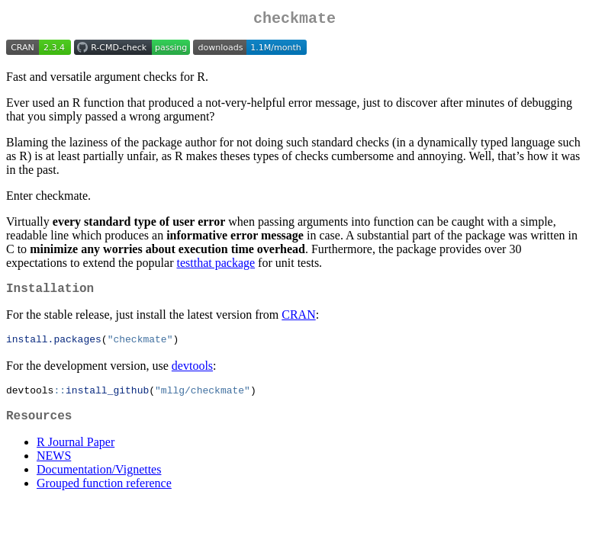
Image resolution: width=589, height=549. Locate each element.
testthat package (215, 265)
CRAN (298, 320)
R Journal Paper (75, 453)
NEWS (54, 467)
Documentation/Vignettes (99, 480)
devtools (192, 372)
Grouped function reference (104, 494)
